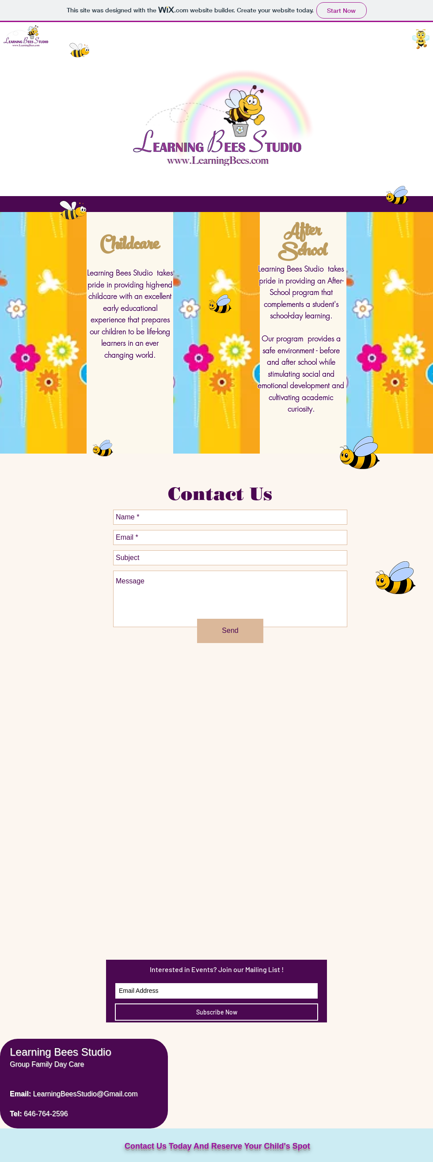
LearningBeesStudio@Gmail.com (85, 1094)
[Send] (230, 631)
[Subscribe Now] (216, 1012)
